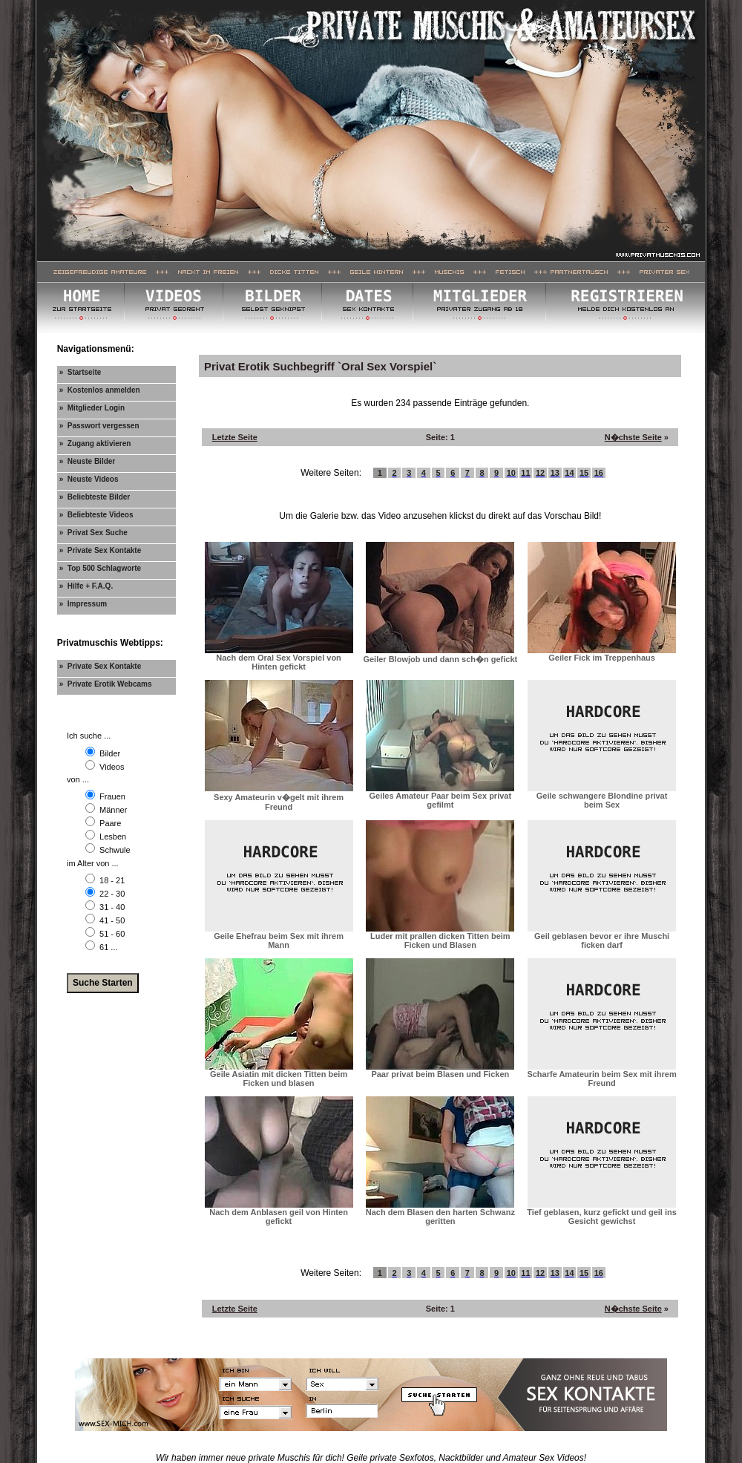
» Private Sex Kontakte (100, 550)
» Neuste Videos (89, 479)
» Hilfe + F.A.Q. (86, 586)
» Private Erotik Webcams (105, 684)
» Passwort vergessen (99, 426)
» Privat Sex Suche (93, 532)
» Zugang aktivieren (95, 443)
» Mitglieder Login (92, 408)
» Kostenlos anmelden (99, 390)
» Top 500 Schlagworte (100, 568)
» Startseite (80, 372)
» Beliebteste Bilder (95, 497)
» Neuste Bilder (87, 461)
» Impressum (83, 604)
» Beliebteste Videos (96, 515)
